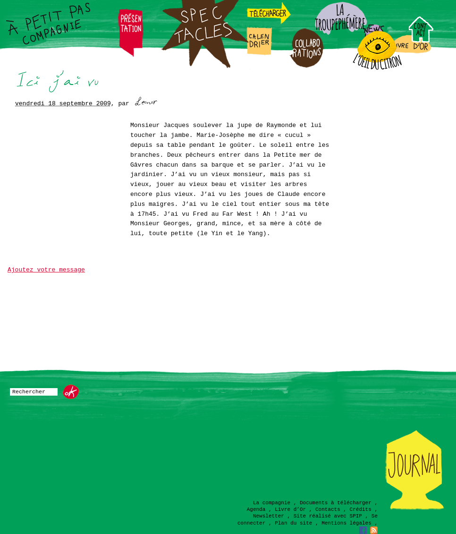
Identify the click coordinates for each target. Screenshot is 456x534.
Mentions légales (346, 523)
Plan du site (293, 523)
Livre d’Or (290, 509)
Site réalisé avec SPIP (328, 516)
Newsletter (268, 516)
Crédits (361, 509)
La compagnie (271, 503)
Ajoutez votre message (46, 269)
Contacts (327, 509)
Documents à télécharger (336, 503)
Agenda (256, 509)
